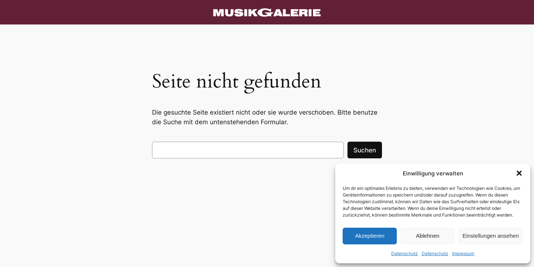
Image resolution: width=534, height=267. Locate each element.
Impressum (463, 253)
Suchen (364, 150)
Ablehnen (427, 236)
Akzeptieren (369, 236)
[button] (519, 173)
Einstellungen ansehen (490, 236)
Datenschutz (404, 253)
